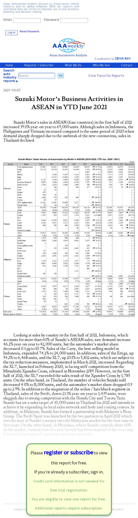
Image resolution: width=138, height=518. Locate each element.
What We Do (73, 65)
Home (9, 65)
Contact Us (20, 509)
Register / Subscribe (38, 65)
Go (61, 75)
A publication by (113, 59)
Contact (126, 65)
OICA (120, 509)
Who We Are (101, 65)
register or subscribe (68, 452)
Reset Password (29, 31)
